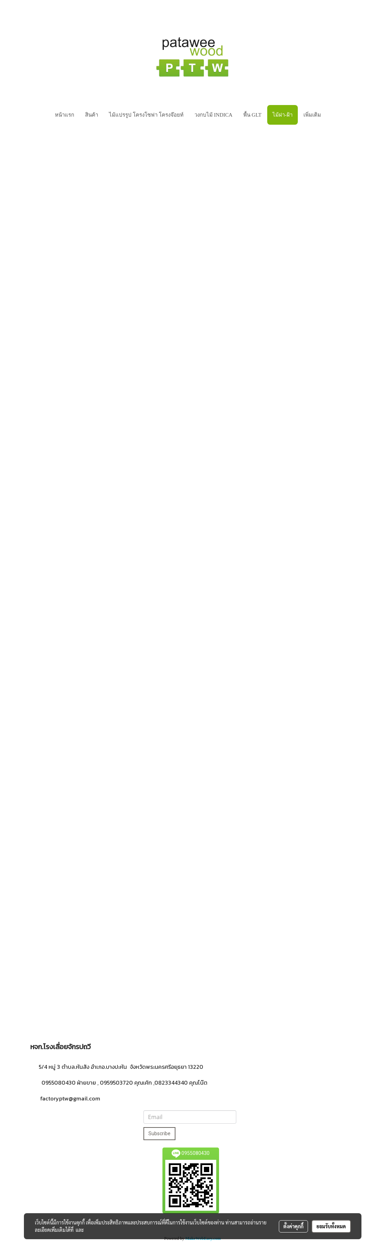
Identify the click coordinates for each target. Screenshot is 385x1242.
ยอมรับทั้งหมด (331, 1226)
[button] (332, 115)
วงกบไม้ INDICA (213, 115)
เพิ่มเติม (312, 115)
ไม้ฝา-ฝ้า (282, 115)
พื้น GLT (252, 115)
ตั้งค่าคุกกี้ (293, 1226)
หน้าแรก (64, 115)
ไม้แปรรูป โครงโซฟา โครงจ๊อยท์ (146, 115)
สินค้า (91, 115)
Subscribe (159, 1133)
